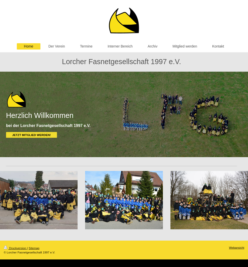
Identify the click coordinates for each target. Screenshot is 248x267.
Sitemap (34, 248)
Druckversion (15, 248)
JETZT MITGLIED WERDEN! (31, 135)
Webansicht (236, 247)
